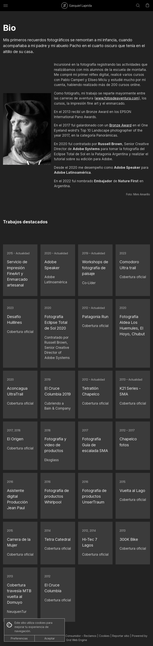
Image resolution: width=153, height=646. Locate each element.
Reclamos (90, 635)
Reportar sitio (120, 635)
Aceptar (49, 638)
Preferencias (19, 638)
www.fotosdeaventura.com (117, 98)
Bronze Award (120, 125)
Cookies (104, 635)
